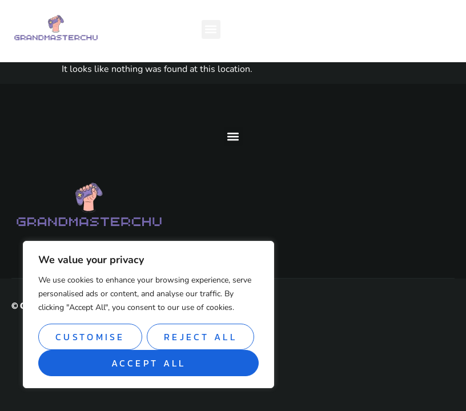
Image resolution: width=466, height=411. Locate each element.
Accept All (148, 363)
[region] (148, 314)
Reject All (200, 337)
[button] (211, 29)
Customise (90, 337)
